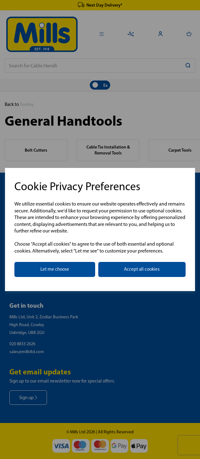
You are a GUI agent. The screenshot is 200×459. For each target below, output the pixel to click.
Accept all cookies (142, 269)
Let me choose (54, 269)
